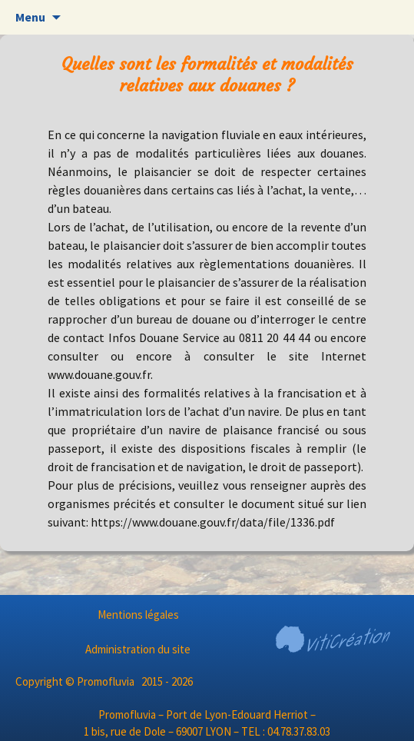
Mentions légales (138, 614)
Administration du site (137, 649)
